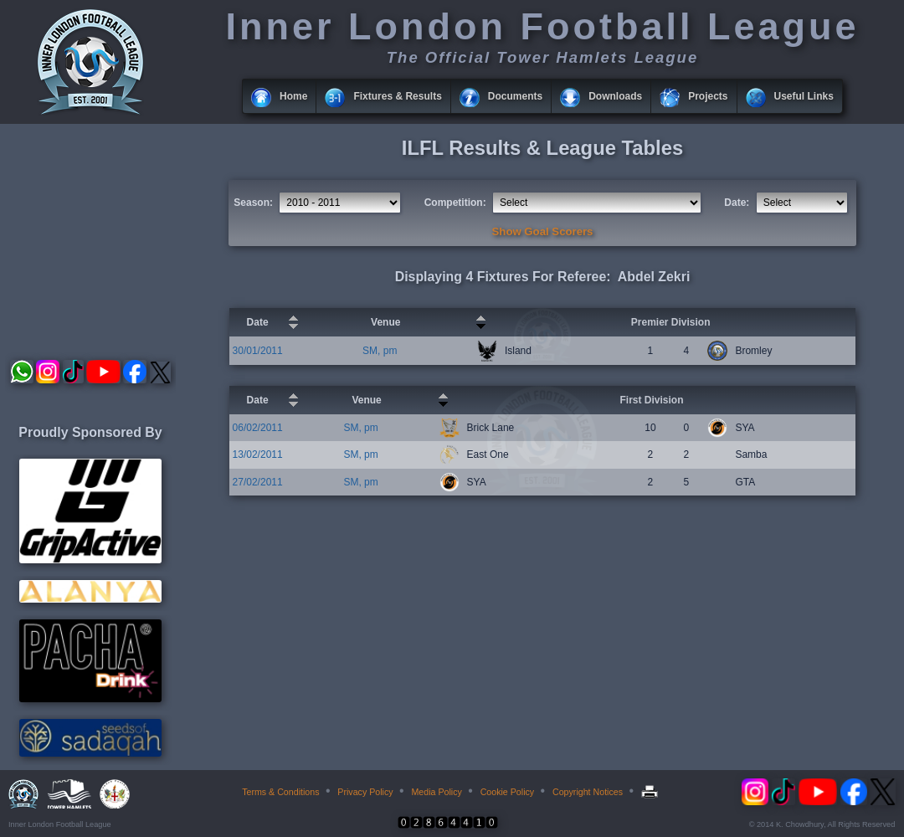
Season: (253, 202)
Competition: (455, 202)
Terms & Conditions (280, 792)
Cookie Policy (507, 792)
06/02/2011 (258, 428)
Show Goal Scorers (542, 231)
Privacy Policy (365, 792)
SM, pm (379, 351)
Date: (736, 202)
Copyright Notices (587, 792)
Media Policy (436, 792)
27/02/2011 (258, 482)
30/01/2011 (258, 351)
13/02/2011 (258, 454)
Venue (385, 322)
